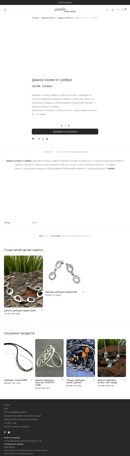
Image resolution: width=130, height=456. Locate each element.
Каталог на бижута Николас (17, 426)
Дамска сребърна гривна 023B (20, 310)
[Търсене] (107, 10)
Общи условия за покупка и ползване (21, 419)
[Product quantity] (65, 126)
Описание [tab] (48, 151)
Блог (6, 408)
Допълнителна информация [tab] (72, 151)
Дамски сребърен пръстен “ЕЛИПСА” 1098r (45, 382)
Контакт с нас (10, 423)
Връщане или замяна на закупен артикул (22, 415)
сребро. (111, 168)
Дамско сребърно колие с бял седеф (107, 381)
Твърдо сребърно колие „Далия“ (75, 381)
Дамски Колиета (65, 17)
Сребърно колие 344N (15, 380)
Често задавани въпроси (15, 412)
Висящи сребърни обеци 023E (61, 291)
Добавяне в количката (65, 131)
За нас (7, 405)
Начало (35, 17)
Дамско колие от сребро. (19, 160)
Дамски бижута (48, 17)
